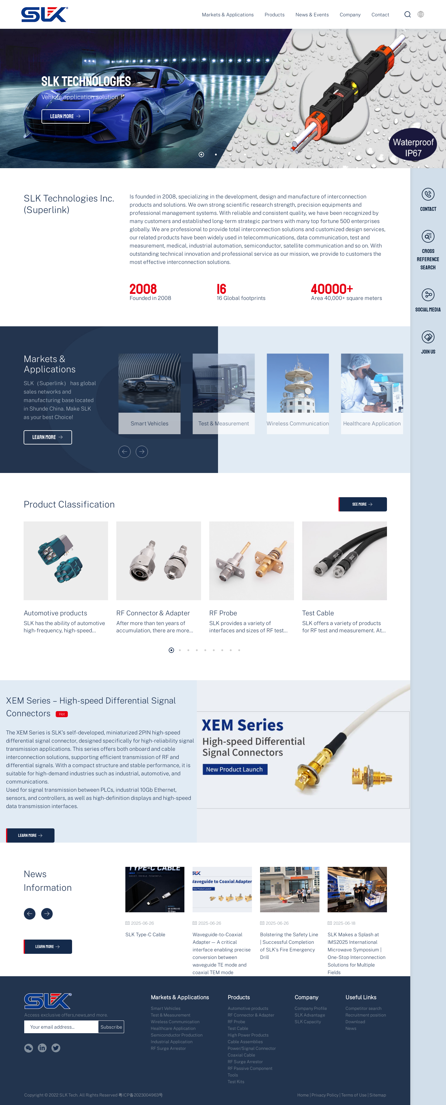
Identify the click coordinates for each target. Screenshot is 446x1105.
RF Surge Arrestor (168, 1048)
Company (350, 15)
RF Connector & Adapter (251, 1014)
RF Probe (236, 1021)
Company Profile (311, 1008)
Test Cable (238, 1028)
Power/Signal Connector (252, 1048)
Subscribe (111, 1027)
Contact (380, 15)
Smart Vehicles (165, 1008)
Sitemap (377, 1094)
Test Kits (236, 1081)
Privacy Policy (325, 1094)
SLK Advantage (310, 1014)
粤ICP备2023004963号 (140, 1094)
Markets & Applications (228, 15)
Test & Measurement (170, 1014)
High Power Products (248, 1034)
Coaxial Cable (241, 1054)
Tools (233, 1074)
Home (303, 1094)
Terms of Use (354, 1094)
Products (275, 15)
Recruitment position (365, 1014)
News (350, 1028)
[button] (201, 154)
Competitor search (363, 1008)
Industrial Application (172, 1041)
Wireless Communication (175, 1021)
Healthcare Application (173, 1028)
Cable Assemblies (245, 1041)
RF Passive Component (250, 1068)
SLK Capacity (308, 1021)
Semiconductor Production (177, 1034)
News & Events (312, 15)
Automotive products (248, 1008)
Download (355, 1021)
